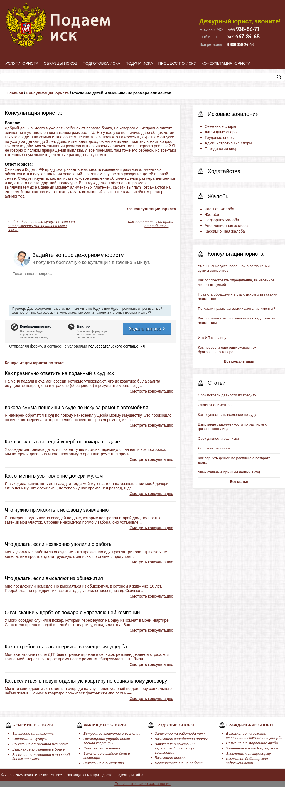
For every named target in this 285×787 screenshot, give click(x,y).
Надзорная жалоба (222, 220)
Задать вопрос (147, 328)
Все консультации (239, 361)
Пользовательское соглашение (142, 783)
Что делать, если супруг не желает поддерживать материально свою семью (41, 225)
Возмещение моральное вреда (252, 743)
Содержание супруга (29, 739)
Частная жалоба (219, 209)
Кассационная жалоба (225, 231)
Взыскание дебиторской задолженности (247, 761)
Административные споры (228, 143)
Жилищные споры (221, 132)
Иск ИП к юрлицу (212, 338)
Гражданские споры (222, 148)
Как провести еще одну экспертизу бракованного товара (227, 349)
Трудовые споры (219, 137)
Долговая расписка (214, 448)
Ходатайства (224, 171)
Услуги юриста (21, 63)
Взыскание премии (170, 758)
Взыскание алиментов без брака (40, 744)
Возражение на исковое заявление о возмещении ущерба (254, 735)
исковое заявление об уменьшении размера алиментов (125, 178)
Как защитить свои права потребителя (150, 223)
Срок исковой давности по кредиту (227, 395)
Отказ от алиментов (215, 405)
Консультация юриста (226, 63)
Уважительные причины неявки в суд (229, 472)
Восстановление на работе (179, 763)
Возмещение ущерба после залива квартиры (106, 741)
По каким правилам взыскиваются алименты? (236, 308)
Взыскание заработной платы (181, 739)
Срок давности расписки (218, 438)
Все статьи (239, 482)
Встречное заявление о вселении (112, 733)
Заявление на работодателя (180, 733)
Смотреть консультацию (151, 391)
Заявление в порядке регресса (252, 748)
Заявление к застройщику (248, 753)
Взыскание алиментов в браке (38, 749)
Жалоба (212, 214)
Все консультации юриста (151, 209)
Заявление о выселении (103, 763)
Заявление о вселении (102, 748)
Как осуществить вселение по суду (227, 415)
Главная (15, 93)
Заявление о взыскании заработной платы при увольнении (175, 748)
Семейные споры (220, 126)
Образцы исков (60, 63)
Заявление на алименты (33, 733)
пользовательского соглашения (116, 346)
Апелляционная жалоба (226, 225)
